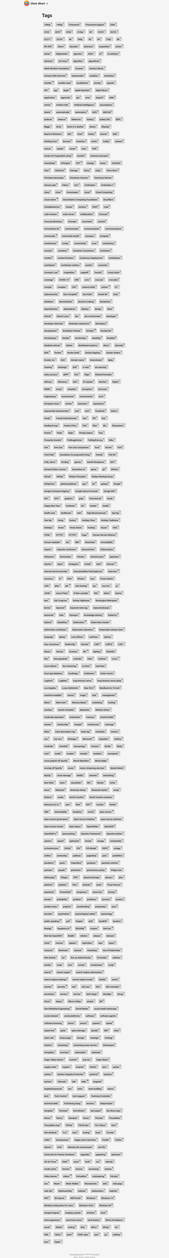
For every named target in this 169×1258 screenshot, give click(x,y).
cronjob (48, 286)
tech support (79, 1095)
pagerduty (92, 855)
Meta (47, 731)
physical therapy (92, 877)
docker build (73, 352)
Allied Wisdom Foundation (57, 68)
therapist (73, 1117)
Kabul (107, 592)
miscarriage (80, 746)
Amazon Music (97, 68)
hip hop (116, 512)
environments (87, 396)
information (66, 556)
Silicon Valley (75, 1001)
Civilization (90, 184)
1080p (48, 24)
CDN (95, 148)
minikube (49, 746)
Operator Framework (91, 833)
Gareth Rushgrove (96, 461)
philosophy (50, 877)
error (102, 396)
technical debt (51, 1103)
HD (83, 505)
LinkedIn (78, 658)
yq (106, 1234)
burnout (67, 141)
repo (101, 942)
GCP (113, 461)
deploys (85, 308)
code (107, 206)
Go (94, 483)
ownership (62, 855)
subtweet (96, 1052)
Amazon (79, 68)
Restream (64, 950)
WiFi (47, 1197)
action (119, 46)
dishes (70, 345)
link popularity (61, 658)
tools (99, 1132)
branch (104, 133)
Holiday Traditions (110, 520)
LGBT (97, 644)
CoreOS (98, 272)
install (88, 563)
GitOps (60, 476)
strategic (95, 1037)
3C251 (114, 31)
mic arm (58, 738)
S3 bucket (102, 957)
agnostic (78, 53)
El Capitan (88, 381)
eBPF (66, 374)
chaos (103, 162)
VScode (114, 1176)
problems (92, 899)
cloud (87, 192)
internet (111, 563)
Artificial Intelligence (84, 104)
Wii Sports (60, 1197)
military (118, 738)
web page (118, 1183)
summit (73, 1059)
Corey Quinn (114, 272)
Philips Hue (117, 869)
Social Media (82, 1008)
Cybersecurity (51, 294)
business (81, 141)
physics (109, 877)
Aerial (47, 53)
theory (60, 1117)
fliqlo (71, 432)
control (89, 264)
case (84, 148)
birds (59, 126)
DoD (63, 359)
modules (98, 753)
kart (46, 600)
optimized (74, 840)
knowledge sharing (93, 614)
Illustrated (90, 541)
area (88, 97)
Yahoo (58, 1234)
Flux (101, 432)
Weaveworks (91, 1183)
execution (83, 403)
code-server (69, 213)
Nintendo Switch (100, 789)
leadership (70, 644)
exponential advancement (57, 410)
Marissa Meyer (80, 702)
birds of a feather (76, 126)
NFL (89, 782)
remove (60, 942)
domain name (78, 359)
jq (117, 585)
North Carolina (77, 796)
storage (81, 1037)
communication (92, 228)
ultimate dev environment (80, 1146)
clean (47, 192)
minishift (64, 746)
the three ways (114, 1110)
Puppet (80, 920)
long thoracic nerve (83, 680)
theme (48, 1117)
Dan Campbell (70, 294)
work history (94, 1219)
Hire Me (48, 520)
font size (59, 447)
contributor (50, 264)
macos (71, 694)
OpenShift (109, 826)
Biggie (48, 126)
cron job (99, 279)
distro (106, 345)
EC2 (77, 374)
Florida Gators (86, 432)
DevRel (66, 337)
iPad (70, 578)
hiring (61, 520)
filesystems (118, 425)
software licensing (53, 1022)
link (46, 658)
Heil (79, 512)
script (111, 964)
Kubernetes (79, 622)
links (90, 658)
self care (86, 986)
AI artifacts (113, 53)
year (97, 1234)
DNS (47, 352)
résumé (78, 950)
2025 (58, 31)
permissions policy (96, 869)
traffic (47, 1139)
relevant (110, 935)
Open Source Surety (54, 826)
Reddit (71, 935)
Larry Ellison (77, 636)
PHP (76, 877)
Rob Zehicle (50, 957)
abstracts (89, 46)
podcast (87, 884)
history (73, 520)
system (48, 1074)
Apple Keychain (83, 90)
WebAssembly (65, 1190)
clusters (82, 206)
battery (91, 119)
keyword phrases (102, 607)
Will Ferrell (76, 1197)
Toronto (110, 1132)
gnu (84, 483)
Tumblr (106, 1139)
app (56, 90)
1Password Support (95, 24)
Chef (47, 170)
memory (91, 716)
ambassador (78, 75)
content (48, 257)
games (78, 461)
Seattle (103, 979)
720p (109, 39)
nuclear (100, 804)
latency (108, 636)
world (47, 1227)
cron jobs (114, 279)
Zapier (58, 1241)
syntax (116, 1066)
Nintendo (61, 789)
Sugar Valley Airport (54, 1059)
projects (67, 906)
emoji (59, 388)
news (63, 782)
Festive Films (71, 425)
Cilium (65, 184)
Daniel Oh (103, 294)
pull (68, 920)
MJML (108, 746)
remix (47, 942)
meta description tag (65, 731)
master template (66, 709)
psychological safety (85, 913)
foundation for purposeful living (75, 454)
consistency (109, 243)
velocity (109, 1161)
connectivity (80, 243)
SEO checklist (113, 986)
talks (85, 1081)
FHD (85, 425)
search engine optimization (89, 972)
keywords (49, 614)
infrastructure (98, 556)
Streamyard (109, 1044)
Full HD (113, 454)
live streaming (70, 665)
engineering (50, 396)
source (84, 1022)
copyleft (85, 272)
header (94, 505)
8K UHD (48, 46)
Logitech (49, 680)
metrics (115, 731)
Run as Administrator (81, 957)
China (87, 170)
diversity (120, 345)
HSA (115, 527)
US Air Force (50, 1161)
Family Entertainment (67, 418)
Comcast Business (53, 221)
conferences (50, 243)
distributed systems (88, 345)
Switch (94, 1066)
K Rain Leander (81, 592)
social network (52, 1015)
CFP (79, 162)
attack (48, 111)
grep (82, 498)
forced (109, 447)
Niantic (101, 782)
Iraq (92, 578)
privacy (112, 891)
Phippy (65, 877)
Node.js (48, 796)
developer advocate (54, 323)
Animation (109, 75)
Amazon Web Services (55, 75)
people (62, 869)
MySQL (48, 775)
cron (87, 279)
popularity (49, 891)
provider (48, 913)
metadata (101, 731)
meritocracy (94, 724)
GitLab (48, 476)
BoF (70, 133)
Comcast (104, 213)
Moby (120, 746)
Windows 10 (107, 1197)
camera (119, 141)
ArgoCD (100, 97)
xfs (117, 1227)
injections (115, 556)
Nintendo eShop (78, 789)
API (46, 90)
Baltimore (76, 119)
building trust (51, 141)
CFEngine (66, 162)
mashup (48, 709)
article (48, 104)
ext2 (77, 410)
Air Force (64, 60)
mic (46, 738)
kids (62, 614)
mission (95, 746)
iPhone (82, 578)
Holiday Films (89, 520)
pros (114, 906)
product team (51, 906)
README (81, 928)
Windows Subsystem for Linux (59, 1205)
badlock (48, 119)
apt (78, 97)
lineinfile (111, 651)
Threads (99, 1117)
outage (118, 848)
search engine (64, 972)
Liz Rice (86, 665)
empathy (72, 388)
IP (60, 578)
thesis (86, 1117)
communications (113, 228)
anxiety (98, 82)
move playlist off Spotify (56, 760)
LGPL (121, 644)
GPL (47, 498)
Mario (47, 702)
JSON (47, 592)
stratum (48, 1044)
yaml (70, 1234)
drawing (48, 366)
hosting (92, 527)
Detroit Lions (63, 316)
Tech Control (61, 1095)
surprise (80, 1066)
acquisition (105, 46)
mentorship (63, 724)
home (61, 527)
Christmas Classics (80, 177)
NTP (89, 804)
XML (47, 1234)
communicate (72, 228)
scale (60, 964)
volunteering (99, 1176)
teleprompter (107, 1103)
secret (115, 979)
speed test (50, 1030)
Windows (92, 1197)
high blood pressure (97, 512)
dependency (70, 308)
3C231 (102, 31)
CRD (77, 279)
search (48, 972)
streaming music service (85, 1044)
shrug (120, 993)
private (48, 899)
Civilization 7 (108, 184)
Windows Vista (87, 1205)
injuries (48, 563)
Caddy (106, 141)
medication (76, 716)
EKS (75, 381)
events (69, 403)
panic (63, 862)
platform (49, 884)
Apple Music (102, 90)
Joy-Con (106, 585)
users (77, 1161)
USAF (65, 1161)
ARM (112, 97)
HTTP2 (60, 534)
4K (71, 39)
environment (68, 396)
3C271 (48, 39)
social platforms (72, 1015)
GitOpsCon (50, 483)
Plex (75, 884)
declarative (106, 301)
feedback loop (51, 425)
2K (91, 31)
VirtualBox (81, 1176)
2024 (47, 31)
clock (59, 192)
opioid (61, 840)
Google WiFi (110, 490)
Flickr (60, 432)
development (51, 330)
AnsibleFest (83, 82)
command (87, 221)
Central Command (99, 155)
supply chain (51, 1066)
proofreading (84, 906)
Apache (111, 82)
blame (93, 126)
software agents (108, 1015)
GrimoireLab (95, 498)
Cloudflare (109, 199)
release (97, 935)
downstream (96, 359)
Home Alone (76, 527)
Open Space (75, 826)
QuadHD (103, 920)
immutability (107, 541)
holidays (49, 527)
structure (65, 1052)
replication (87, 942)
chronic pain (50, 184)
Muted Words (117, 767)
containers (105, 250)
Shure (47, 1001)
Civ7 (77, 184)
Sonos (71, 1022)
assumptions (107, 104)
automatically (63, 111)
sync (105, 1066)
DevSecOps (81, 337)
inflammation (107, 549)
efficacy (48, 381)
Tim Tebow (101, 1124)
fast (85, 418)
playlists (63, 884)
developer (112, 316)
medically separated (54, 716)
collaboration (87, 213)
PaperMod (76, 862)
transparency (63, 1139)
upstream (116, 1154)
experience (99, 403)
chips (98, 170)
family (47, 418)
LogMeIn (63, 680)
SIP (101, 1001)
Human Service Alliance (105, 534)
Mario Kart (61, 702)
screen (82, 964)
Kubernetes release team (111, 629)
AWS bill (107, 111)
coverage (49, 279)
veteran (109, 1168)
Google (118, 483)
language (49, 636)
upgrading (101, 1154)
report (112, 942)
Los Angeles (50, 687)
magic (83, 694)
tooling (87, 1132)
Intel (99, 563)
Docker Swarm (114, 352)
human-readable (52, 541)
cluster (70, 206)
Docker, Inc (50, 359)
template (49, 1110)
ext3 (88, 410)
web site (49, 1190)
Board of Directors (53, 133)
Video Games (51, 1176)
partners (49, 869)
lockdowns (90, 673)
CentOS (81, 155)
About (61, 46)
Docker (59, 352)
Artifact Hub (62, 104)
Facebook (100, 410)
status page (66, 1037)
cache (94, 141)
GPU (57, 498)
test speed (96, 1110)
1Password (74, 24)
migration (104, 738)
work (104, 1212)
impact (48, 549)
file (105, 425)
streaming (63, 1044)
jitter (58, 585)
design (99, 308)
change (91, 162)
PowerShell (66, 891)
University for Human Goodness (60, 1154)
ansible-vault (65, 82)
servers (64, 993)
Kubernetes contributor (56, 629)
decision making (86, 301)
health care (50, 512)
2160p (81, 31)
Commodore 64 (52, 228)
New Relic (49, 782)
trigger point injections (85, 1139)
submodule (81, 1052)
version (80, 1168)
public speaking (52, 920)
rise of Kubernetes (112, 950)
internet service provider (56, 571)
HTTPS (73, 534)
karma (119, 592)
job (67, 585)
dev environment (93, 316)
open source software (112, 818)
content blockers (66, 257)
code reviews (51, 213)
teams (111, 1088)
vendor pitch (50, 1168)
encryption (87, 388)
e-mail (86, 366)
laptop (63, 636)
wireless (91, 1212)
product (120, 899)
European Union (52, 403)
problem (77, 899)
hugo (85, 534)
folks (112, 439)
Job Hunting (81, 585)
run (64, 957)
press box (98, 891)
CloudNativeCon (52, 206)
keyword (61, 607)
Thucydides (115, 1117)
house (104, 527)
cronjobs (62, 286)
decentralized (66, 301)
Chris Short (34, 3)
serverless (50, 993)
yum (47, 1241)
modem (71, 753)
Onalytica (78, 811)
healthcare (66, 512)
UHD (60, 1146)
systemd (94, 1074)
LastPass (94, 636)
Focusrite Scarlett (53, 439)
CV (117, 286)
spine (63, 1030)
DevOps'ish (107, 330)
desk (110, 308)
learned (85, 644)
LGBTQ (109, 644)
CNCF (95, 206)
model (58, 753)
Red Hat (108, 928)
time (114, 1124)
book (81, 133)
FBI (95, 418)
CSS (74, 286)
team (81, 1088)
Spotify (95, 1030)
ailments (49, 60)
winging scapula (73, 1212)
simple (91, 1001)
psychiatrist (64, 913)
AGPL (91, 53)
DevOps (91, 330)
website (113, 1190)
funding (65, 461)
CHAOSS (117, 162)
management (109, 694)
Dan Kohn (88, 294)
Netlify (80, 775)
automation (81, 111)
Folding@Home (75, 439)
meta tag (86, 731)
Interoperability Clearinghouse (88, 571)
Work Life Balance (115, 1219)
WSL (83, 1227)
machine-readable (53, 694)
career (73, 148)
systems (108, 1074)
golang (105, 483)
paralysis (92, 862)
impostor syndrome (67, 549)
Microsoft (88, 738)
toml (75, 1132)
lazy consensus (52, 644)
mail (95, 694)
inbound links (89, 549)
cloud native (51, 199)
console (48, 250)
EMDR (47, 388)
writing (72, 1227)
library (48, 651)
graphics (69, 498)
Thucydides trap (52, 1124)
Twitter (119, 1139)
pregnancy (82, 891)
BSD (115, 133)
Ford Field (49, 454)
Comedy (72, 221)
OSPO (105, 848)
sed (74, 986)
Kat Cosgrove (61, 600)
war (46, 1183)
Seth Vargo (92, 993)
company (90, 235)
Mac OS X (89, 687)
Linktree (102, 658)
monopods (113, 753)
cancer (48, 148)
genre (94, 469)
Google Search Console (87, 490)
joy (95, 585)
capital (61, 148)
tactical (48, 1081)
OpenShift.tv (51, 833)
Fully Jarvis (50, 461)
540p (81, 39)
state (117, 1030)
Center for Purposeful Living (58, 155)
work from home (74, 1219)
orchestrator (116, 840)
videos (67, 1176)
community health (71, 235)
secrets (48, 986)
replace (73, 942)
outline (48, 855)
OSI (79, 848)
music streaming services (93, 767)
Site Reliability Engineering (57, 1008)
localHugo (73, 673)
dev (77, 316)
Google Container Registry (57, 490)
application (50, 97)
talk (74, 1081)
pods (100, 884)
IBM (77, 541)
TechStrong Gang (73, 1103)
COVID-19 (64, 279)
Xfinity (106, 1227)
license (60, 651)
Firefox (48, 432)
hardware (71, 505)
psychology (107, 913)
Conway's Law (51, 272)
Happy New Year (52, 505)
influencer (49, 556)
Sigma (59, 1001)
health (106, 505)
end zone (103, 388)
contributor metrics (71, 264)
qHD (91, 920)
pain (105, 855)
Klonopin (74, 614)
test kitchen (79, 1110)
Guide (110, 498)
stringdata (49, 1052)
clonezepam (73, 192)
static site (49, 1037)
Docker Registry (93, 352)
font (46, 447)
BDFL (119, 119)
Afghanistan (62, 53)
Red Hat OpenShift (53, 935)
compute (105, 235)
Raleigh (48, 928)
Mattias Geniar (103, 709)
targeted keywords (53, 1088)
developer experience (80, 323)
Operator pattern (115, 833)
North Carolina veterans (101, 796)
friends (100, 454)
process (106, 899)
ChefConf (60, 170)
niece (47, 789)
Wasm (57, 1183)
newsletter (76, 782)
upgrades (86, 1154)
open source (107, 811)
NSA (78, 804)
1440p (60, 24)
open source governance (56, 818)
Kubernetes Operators (83, 629)
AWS (95, 111)
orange (101, 840)
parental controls (110, 862)
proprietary (101, 906)
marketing (97, 702)
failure (114, 410)
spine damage (79, 1030)
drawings (63, 366)
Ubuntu (48, 1146)
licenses (73, 651)
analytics (95, 75)
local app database (54, 673)
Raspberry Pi (64, 928)
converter (103, 264)
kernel (47, 607)
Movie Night (101, 760)
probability (62, 899)
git (104, 469)
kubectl (48, 622)
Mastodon (85, 709)
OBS (47, 811)
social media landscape (106, 1008)
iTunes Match (107, 578)
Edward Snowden (104, 374)
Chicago (74, 170)
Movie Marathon (81, 760)
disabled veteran (52, 345)
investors (49, 578)
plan (121, 877)
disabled (111, 337)
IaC (68, 541)
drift (75, 366)
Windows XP (106, 1205)
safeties (117, 957)
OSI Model (91, 848)
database (49, 301)
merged (78, 724)
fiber (95, 425)
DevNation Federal (72, 330)
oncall (91, 811)
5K (99, 39)
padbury (77, 855)
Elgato (116, 381)
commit (102, 221)
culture (105, 286)
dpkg (111, 359)
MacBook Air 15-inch (110, 687)
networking (109, 775)
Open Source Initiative (85, 818)
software (91, 1015)
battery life (105, 119)
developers (101, 323)
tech (47, 1095)
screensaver (97, 964)
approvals (66, 97)
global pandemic (69, 483)
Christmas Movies (103, 177)
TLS (65, 1132)
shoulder (108, 993)
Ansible (49, 82)
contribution (115, 257)
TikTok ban (84, 1124)
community (50, 235)
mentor (48, 724)
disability (97, 337)
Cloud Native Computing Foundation (81, 199)
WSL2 (94, 1227)
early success (51, 374)
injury (60, 563)
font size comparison (79, 447)
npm (68, 804)
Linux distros (51, 665)
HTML (47, 534)
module (84, 753)
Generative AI (79, 469)
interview (113, 571)
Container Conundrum (84, 250)
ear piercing (101, 366)
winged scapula (52, 1212)
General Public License (55, 469)
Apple (66, 90)
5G (91, 39)
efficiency (63, 381)
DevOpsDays (51, 337)
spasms (97, 1022)
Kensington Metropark (107, 600)
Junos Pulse (62, 592)
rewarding (92, 950)
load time (101, 665)
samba (48, 964)
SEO (98, 986)
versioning (94, 1168)
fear (104, 418)
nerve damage (64, 775)
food (97, 447)
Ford (120, 447)
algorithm (78, 60)
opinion (48, 840)
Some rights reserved (76, 1254)
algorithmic (95, 60)
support (66, 1066)
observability (61, 811)
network (93, 775)
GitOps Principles (78, 476)
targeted (97, 1081)
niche (113, 782)
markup (112, 702)
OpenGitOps (93, 826)
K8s (96, 592)
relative (84, 935)
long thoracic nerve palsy (110, 680)
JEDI (47, 585)
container (63, 250)
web (105, 1183)
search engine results (83, 979)
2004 (113, 24)
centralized (50, 162)
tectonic (91, 1103)
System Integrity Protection (71, 1074)
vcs (98, 1161)
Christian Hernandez (54, 177)
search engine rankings (56, 979)
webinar (82, 1190)
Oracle (88, 840)
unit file (102, 1146)
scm (70, 964)
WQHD (59, 1227)
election (103, 381)
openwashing (69, 833)
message (110, 724)
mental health (107, 716)
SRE (106, 1030)
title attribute (51, 1132)
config (65, 243)
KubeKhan (63, 622)
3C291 (60, 39)
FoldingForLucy (96, 439)
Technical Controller (101, 1095)
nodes (61, 796)
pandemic (49, 862)
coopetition (70, 272)
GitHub (115, 469)
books (92, 133)
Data (116, 294)
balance (62, 119)
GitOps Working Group (103, 476)
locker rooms (107, 673)
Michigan (73, 738)
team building (96, 1088)
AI (101, 53)
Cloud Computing (105, 192)
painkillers (118, 855)
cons (95, 243)
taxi (70, 1088)
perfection (76, 869)
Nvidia (113, 804)
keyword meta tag (79, 607)
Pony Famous (114, 884)
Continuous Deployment (92, 257)
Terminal (64, 1110)
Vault (88, 1161)
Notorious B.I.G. (52, 804)
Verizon (66, 1168)
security (62, 986)
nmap (116, 789)
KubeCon (113, 614)
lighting (97, 651)
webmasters (98, 1190)
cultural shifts (89, 286)
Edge (87, 374)
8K (119, 39)
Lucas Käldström (70, 687)
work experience (52, 1219)
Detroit (48, 316)
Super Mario (102, 1059)
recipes (94, 928)
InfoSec (81, 556)
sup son (87, 1059)
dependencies (51, 308)
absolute (74, 46)
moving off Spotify (53, 767)
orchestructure (52, 848)
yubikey (117, 1234)
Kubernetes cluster (100, 622)
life (85, 651)
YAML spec (84, 1234)
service (77, 993)
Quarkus (117, 920)
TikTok (69, 1124)
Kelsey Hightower (82, 600)
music (71, 767)
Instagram (74, 563)
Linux (115, 658)
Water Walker (73, 1183)
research (49, 950)
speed (109, 1022)
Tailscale (62, 1081)
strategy (109, 1037)
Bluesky (106, 126)
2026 (69, 31)
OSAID (68, 848)
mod (47, 753)
